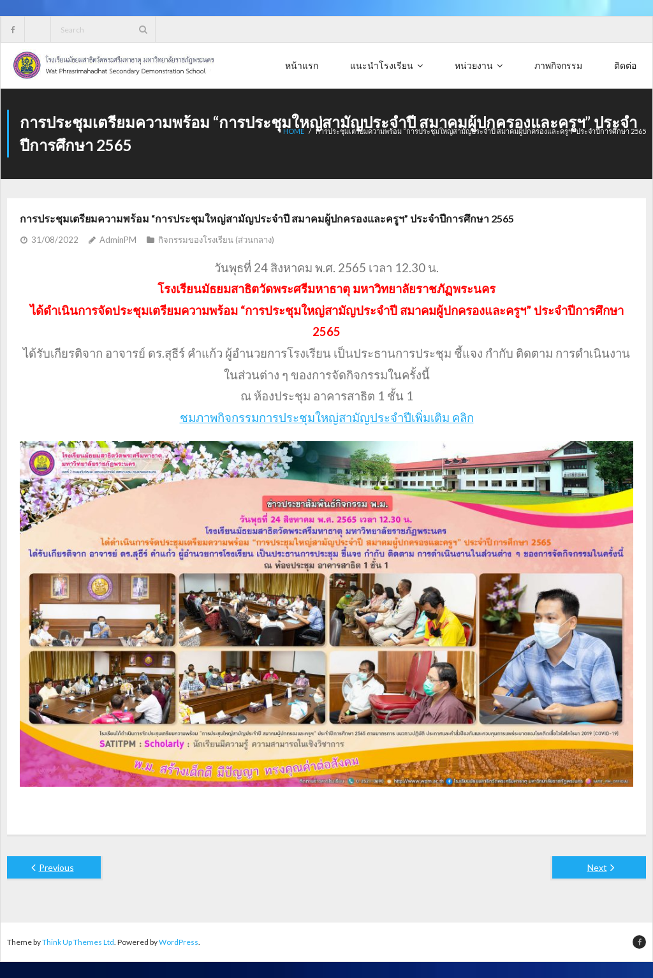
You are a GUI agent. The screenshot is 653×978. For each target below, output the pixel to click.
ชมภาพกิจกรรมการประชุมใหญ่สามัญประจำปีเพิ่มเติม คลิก (327, 418)
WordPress (178, 942)
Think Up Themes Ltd (78, 942)
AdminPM (117, 240)
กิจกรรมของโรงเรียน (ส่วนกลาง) (216, 240)
